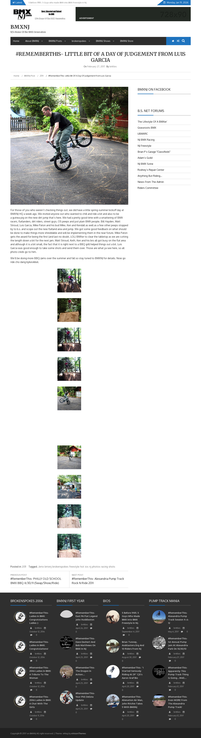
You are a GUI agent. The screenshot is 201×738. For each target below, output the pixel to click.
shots (112, 566)
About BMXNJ (34, 41)
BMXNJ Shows (105, 41)
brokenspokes (81, 41)
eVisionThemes (78, 733)
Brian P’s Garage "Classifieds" (154, 151)
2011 (24, 566)
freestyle (74, 566)
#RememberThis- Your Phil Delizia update (85, 696)
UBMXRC (143, 133)
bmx (41, 566)
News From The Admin (151, 181)
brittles (113, 66)
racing (104, 566)
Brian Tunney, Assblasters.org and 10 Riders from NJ (133, 645)
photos (96, 566)
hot (82, 566)
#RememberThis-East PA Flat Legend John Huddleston (86, 616)
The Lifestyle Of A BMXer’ (152, 121)
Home (16, 41)
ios (86, 566)
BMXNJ (20, 27)
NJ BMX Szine (145, 163)
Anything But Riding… (150, 175)
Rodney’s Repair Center (151, 169)
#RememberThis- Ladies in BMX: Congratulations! (39, 645)
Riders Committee (148, 187)
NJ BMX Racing (146, 139)
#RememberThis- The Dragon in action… (85, 671)
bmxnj (48, 566)
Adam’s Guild (145, 157)
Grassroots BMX (147, 127)
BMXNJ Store (126, 41)
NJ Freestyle (144, 145)
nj (90, 566)
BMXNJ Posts (57, 41)
